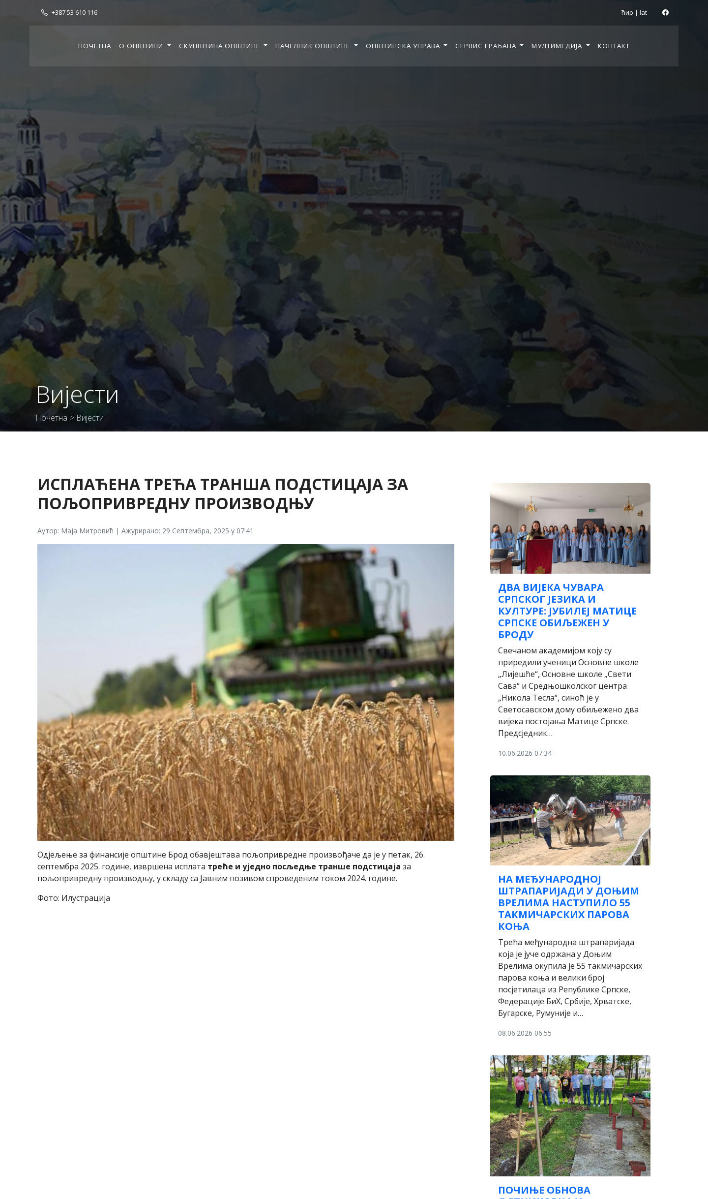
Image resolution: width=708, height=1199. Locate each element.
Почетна (94, 45)
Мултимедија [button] (557, 45)
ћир (627, 12)
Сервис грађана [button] (486, 45)
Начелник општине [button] (313, 45)
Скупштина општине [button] (220, 45)
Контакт (614, 45)
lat (643, 12)
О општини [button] (142, 45)
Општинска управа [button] (404, 45)
